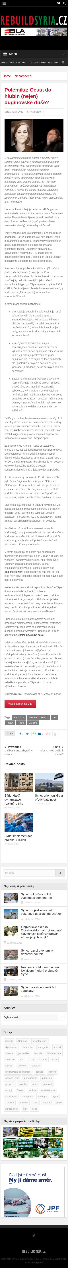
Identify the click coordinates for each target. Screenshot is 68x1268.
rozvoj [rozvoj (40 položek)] (8, 1090)
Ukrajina (33, 722)
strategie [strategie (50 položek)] (42, 1096)
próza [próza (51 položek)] (35, 1084)
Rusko (21, 722)
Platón (10, 722)
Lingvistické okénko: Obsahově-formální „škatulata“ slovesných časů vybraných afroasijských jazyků (42, 932)
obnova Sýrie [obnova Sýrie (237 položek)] (12, 1078)
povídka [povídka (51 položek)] (23, 1084)
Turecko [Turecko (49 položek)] (9, 1102)
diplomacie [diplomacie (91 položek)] (11, 1047)
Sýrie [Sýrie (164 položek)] (55, 1096)
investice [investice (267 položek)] (10, 1059)
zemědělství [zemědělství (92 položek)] (11, 1108)
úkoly (17, 430)
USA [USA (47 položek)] (35, 1102)
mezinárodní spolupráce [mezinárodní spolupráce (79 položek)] (18, 1071)
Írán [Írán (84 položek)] (25, 1108)
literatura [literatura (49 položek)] (35, 1065)
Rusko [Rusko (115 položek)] (20, 1090)
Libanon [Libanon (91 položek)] (22, 1065)
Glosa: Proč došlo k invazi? (49, 750)
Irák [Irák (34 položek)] (22, 1059)
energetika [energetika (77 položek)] (43, 1047)
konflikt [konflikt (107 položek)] (43, 1059)
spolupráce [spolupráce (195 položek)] (27, 1096)
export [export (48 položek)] (57, 1047)
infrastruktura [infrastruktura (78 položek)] (54, 1053)
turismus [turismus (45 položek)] (23, 1102)
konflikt (44, 717)
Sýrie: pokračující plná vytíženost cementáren (36, 896)
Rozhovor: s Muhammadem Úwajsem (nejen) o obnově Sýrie (40, 970)
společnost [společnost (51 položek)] (11, 1096)
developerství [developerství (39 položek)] (40, 1041)
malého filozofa (13, 571)
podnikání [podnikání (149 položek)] (47, 1078)
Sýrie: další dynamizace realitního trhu (14, 799)
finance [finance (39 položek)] (9, 1053)
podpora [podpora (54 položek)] (9, 1084)
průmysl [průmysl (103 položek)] (47, 1084)
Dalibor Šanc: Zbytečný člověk (19, 750)
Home (7, 76)
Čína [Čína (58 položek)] (34, 1108)
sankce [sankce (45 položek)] (32, 1090)
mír (54, 717)
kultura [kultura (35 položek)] (9, 1065)
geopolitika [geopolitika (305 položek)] (23, 1053)
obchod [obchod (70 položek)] (39, 1071)
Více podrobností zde (20, 703)
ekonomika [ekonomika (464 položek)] (27, 1047)
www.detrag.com (34, 1262)
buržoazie (19, 717)
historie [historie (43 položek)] (38, 1053)
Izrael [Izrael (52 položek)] (31, 1059)
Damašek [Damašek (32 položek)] (23, 1041)
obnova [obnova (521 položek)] (52, 1071)
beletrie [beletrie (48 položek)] (9, 1041)
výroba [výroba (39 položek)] (58, 1102)
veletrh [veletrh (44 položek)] (46, 1102)
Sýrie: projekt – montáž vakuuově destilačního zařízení (42, 912)
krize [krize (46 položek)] (54, 1059)
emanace (10, 489)
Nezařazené (23, 76)
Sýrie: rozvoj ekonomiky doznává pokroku (37, 952)
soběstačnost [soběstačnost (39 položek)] (48, 1090)
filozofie (33, 717)
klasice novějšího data (30, 634)
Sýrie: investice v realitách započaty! (39, 989)
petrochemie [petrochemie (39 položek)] (30, 1078)
